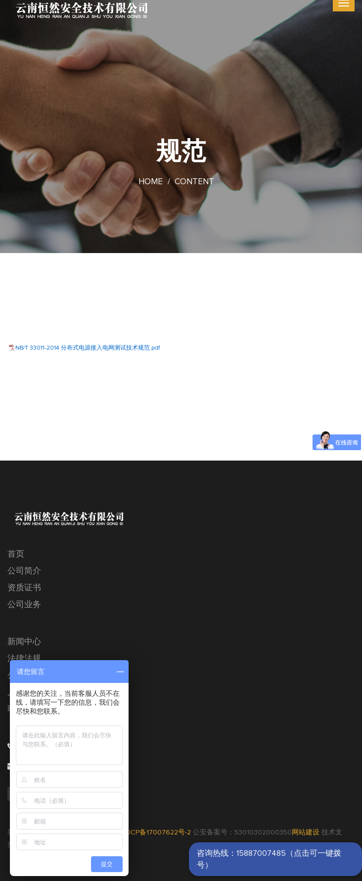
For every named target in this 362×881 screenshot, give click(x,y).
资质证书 (24, 588)
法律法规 (24, 659)
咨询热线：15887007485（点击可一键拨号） (269, 859)
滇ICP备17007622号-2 (156, 832)
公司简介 (24, 571)
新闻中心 (24, 642)
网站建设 (305, 832)
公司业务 (24, 605)
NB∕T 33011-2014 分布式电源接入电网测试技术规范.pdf (87, 348)
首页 (15, 554)
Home (150, 182)
